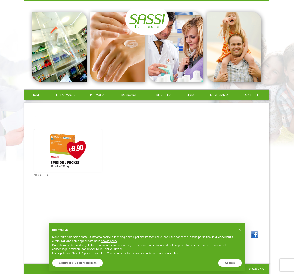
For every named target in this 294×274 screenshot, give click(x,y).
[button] (239, 229)
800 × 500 (43, 175)
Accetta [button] (230, 262)
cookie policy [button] (109, 241)
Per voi (95, 95)
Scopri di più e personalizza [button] (77, 262)
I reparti (161, 95)
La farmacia (65, 95)
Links (190, 95)
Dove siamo (219, 95)
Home (36, 95)
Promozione (129, 95)
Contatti (250, 95)
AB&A (261, 269)
